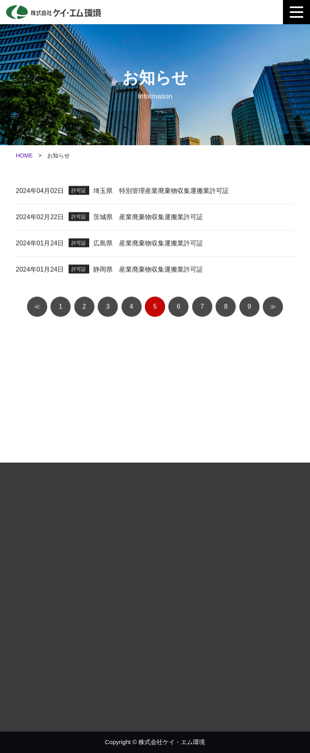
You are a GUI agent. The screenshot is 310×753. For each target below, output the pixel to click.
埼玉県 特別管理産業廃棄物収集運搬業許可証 (161, 192)
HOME (24, 157)
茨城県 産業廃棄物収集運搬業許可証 (148, 218)
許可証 (78, 192)
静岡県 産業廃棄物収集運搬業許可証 (148, 270)
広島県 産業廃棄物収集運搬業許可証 (148, 244)
